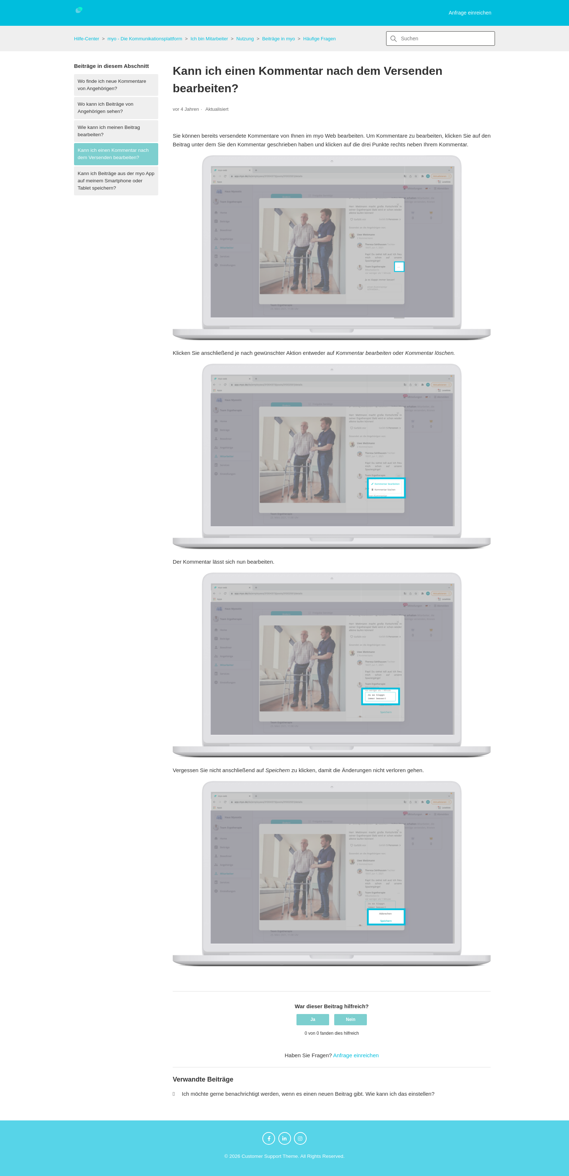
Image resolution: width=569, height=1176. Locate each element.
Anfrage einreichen (470, 13)
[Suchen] (440, 38)
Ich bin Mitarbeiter (209, 38)
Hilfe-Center (86, 38)
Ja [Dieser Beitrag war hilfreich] (312, 1019)
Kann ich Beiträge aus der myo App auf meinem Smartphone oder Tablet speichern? (116, 181)
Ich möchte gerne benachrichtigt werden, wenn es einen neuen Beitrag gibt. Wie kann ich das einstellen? (308, 1094)
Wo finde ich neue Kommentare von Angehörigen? (112, 84)
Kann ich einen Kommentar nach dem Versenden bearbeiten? (113, 153)
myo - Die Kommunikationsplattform (144, 38)
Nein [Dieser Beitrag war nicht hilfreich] (350, 1019)
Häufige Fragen (319, 38)
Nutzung (245, 38)
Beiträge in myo (278, 38)
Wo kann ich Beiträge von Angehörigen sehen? (106, 107)
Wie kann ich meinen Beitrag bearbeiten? (109, 131)
